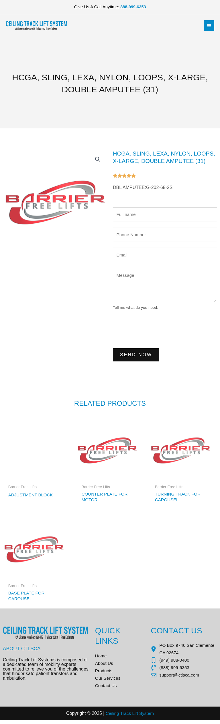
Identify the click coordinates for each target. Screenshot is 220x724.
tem (151, 717)
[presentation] (156, 330)
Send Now (136, 356)
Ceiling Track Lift (121, 717)
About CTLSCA (22, 651)
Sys (142, 717)
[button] (97, 159)
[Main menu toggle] (209, 25)
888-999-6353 (133, 7)
